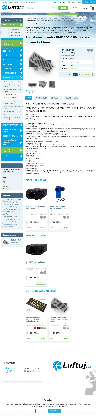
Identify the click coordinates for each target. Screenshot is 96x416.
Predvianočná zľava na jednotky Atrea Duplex (9, 222)
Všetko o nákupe (9, 2)
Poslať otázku (71, 98)
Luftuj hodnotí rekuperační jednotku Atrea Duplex (10, 205)
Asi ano (4, 177)
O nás (3, 2)
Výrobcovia (17, 20)
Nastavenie (41, 411)
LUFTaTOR (39, 30)
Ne (3, 185)
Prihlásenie (88, 2)
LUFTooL (27, 29)
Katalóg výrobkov (18, 2)
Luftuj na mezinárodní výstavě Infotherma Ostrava (11, 210)
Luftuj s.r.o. (73, 58)
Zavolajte (28, 24)
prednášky (57, 20)
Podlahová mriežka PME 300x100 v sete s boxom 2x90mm (59, 319)
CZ (73, 8)
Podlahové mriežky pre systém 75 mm (35, 14)
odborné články (39, 20)
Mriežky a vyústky (6, 14)
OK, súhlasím (54, 411)
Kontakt (35, 2)
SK (76, 8)
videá (51, 20)
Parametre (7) (41, 98)
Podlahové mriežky (18, 14)
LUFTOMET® (71, 27)
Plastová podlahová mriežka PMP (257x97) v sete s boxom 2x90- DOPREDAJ (35, 319)
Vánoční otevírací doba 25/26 (12, 219)
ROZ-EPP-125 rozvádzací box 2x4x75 (35, 207)
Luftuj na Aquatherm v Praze (11, 208)
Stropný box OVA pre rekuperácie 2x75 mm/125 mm (59, 208)
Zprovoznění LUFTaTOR (10, 203)
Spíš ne (4, 181)
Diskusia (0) (56, 98)
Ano (4, 173)
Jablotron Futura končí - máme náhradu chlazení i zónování (11, 200)
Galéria (31, 2)
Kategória (6, 20)
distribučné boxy (76, 30)
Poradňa (26, 2)
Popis (28, 98)
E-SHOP (64, 8)
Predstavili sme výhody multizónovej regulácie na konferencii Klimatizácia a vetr (10, 226)
